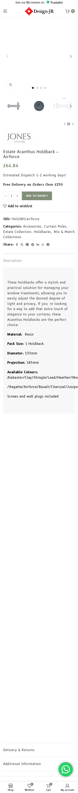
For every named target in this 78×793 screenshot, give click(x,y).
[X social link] (22, 244)
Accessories (32, 226)
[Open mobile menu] (5, 11)
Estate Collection (17, 232)
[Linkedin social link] (37, 244)
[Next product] (73, 124)
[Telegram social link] (48, 244)
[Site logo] (39, 11)
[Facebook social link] (17, 244)
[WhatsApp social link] (42, 244)
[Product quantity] (11, 196)
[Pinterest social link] (32, 244)
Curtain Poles (55, 226)
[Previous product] (64, 124)
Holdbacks (42, 232)
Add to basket (37, 195)
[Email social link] (27, 244)
